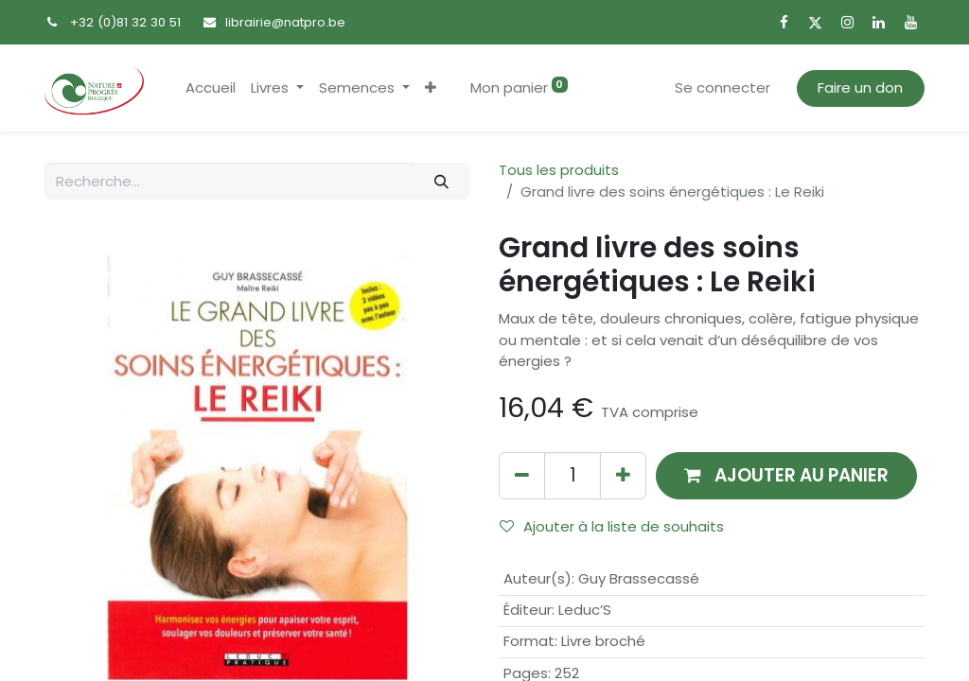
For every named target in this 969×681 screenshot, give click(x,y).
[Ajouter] (623, 475)
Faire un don (860, 87)
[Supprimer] (522, 475)
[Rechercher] (442, 181)
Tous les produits (559, 170)
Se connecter (722, 87)
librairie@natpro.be (285, 22)
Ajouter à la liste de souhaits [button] (612, 526)
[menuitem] (210, 88)
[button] (430, 88)
